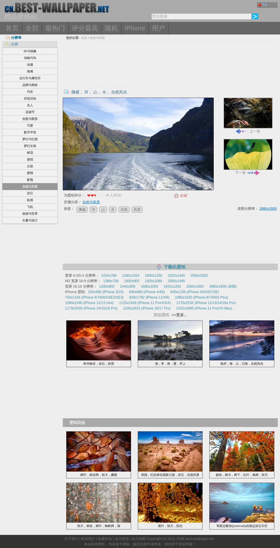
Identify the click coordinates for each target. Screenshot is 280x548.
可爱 (30, 125)
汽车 (30, 91)
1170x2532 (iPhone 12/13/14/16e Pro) (206, 303)
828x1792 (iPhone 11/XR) (149, 297)
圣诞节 (30, 112)
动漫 (30, 64)
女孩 (30, 166)
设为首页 (122, 539)
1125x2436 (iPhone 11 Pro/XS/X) (145, 303)
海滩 (30, 71)
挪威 (82, 209)
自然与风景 (30, 186)
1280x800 (106, 286)
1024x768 (109, 275)
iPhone (135, 28)
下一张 (248, 157)
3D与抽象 (30, 51)
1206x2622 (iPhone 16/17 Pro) (147, 308)
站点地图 (139, 539)
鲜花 (30, 152)
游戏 (30, 159)
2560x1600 (195, 286)
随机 (111, 28)
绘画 (30, 200)
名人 (30, 105)
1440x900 (127, 286)
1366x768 (110, 281)
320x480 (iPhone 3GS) (106, 292)
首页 (12, 28)
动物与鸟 (30, 58)
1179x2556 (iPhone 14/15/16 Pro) (91, 308)
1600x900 (131, 281)
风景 (137, 209)
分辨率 (13, 38)
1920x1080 (153, 281)
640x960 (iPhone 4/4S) (147, 292)
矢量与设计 (30, 220)
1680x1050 (149, 286)
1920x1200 (172, 286)
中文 (262, 4)
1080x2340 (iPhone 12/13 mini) (89, 303)
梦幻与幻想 (30, 139)
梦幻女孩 (30, 146)
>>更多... (178, 315)
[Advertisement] (170, 74)
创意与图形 (30, 119)
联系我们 (88, 539)
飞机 (30, 207)
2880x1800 (268, 209)
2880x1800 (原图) (223, 286)
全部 (31, 28)
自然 (124, 209)
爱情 (30, 173)
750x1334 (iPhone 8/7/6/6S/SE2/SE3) (94, 297)
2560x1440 (176, 281)
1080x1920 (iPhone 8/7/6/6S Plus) (201, 297)
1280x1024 (130, 275)
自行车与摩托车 (30, 78)
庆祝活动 (30, 98)
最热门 (55, 28)
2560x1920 (199, 275)
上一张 (248, 115)
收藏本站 (105, 539)
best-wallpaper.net (199, 539)
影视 (30, 180)
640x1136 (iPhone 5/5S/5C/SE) (194, 292)
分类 (11, 44)
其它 (30, 193)
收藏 (183, 195)
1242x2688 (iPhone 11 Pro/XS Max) (204, 308)
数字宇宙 (30, 132)
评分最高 (85, 28)
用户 (158, 28)
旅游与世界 (30, 213)
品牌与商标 (30, 85)
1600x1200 (153, 275)
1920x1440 (176, 275)
